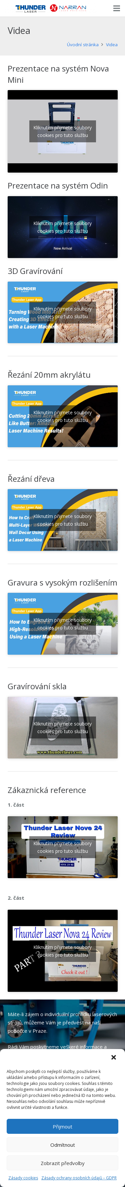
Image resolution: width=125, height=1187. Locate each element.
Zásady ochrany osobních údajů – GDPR (79, 1178)
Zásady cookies (23, 1178)
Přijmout (62, 1126)
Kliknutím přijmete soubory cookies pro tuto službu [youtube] (62, 131)
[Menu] (116, 8)
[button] (114, 1058)
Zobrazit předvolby (63, 1163)
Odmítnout (62, 1144)
